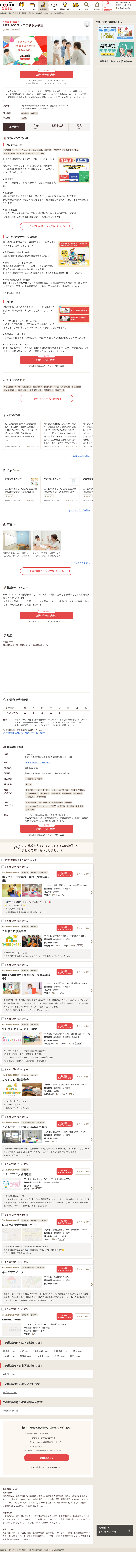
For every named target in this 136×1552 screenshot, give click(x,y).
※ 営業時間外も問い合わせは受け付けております (24, 733)
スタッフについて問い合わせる (47, 398)
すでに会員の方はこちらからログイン (47, 1467)
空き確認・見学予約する (64, 874)
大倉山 (43, 1356)
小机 (25, 1351)
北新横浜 (61, 1351)
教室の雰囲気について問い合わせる (47, 571)
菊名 (78, 1351)
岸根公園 (41, 1351)
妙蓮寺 (26, 1356)
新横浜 (9, 1351)
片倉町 (9, 1356)
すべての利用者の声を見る (77, 456)
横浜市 (10, 1392)
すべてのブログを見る (79, 510)
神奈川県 (11, 1410)
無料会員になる (46, 1457)
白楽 (60, 1356)
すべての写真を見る (80, 562)
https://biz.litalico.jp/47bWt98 (38, 762)
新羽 (75, 1356)
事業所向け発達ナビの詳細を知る (116, 61)
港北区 (9, 1374)
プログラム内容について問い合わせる (47, 226)
